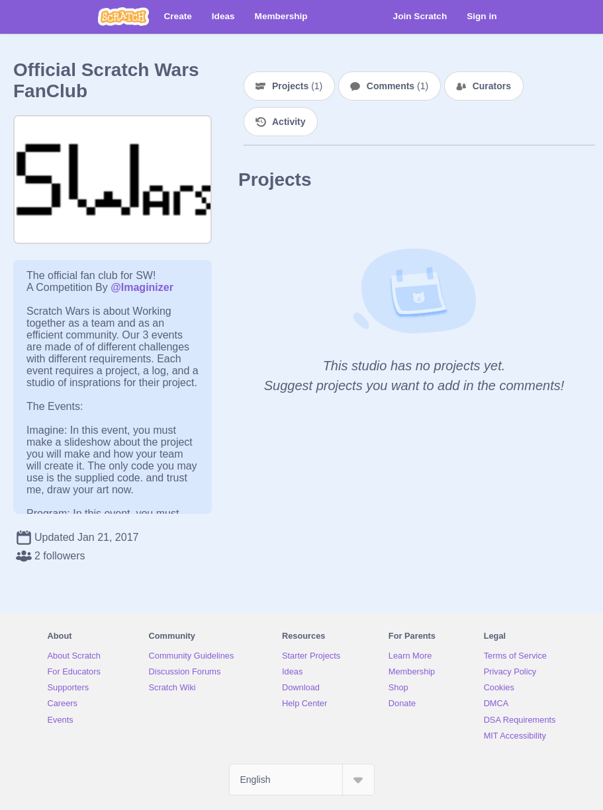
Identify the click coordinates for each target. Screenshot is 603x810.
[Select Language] (302, 779)
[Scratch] (123, 16)
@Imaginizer (142, 287)
